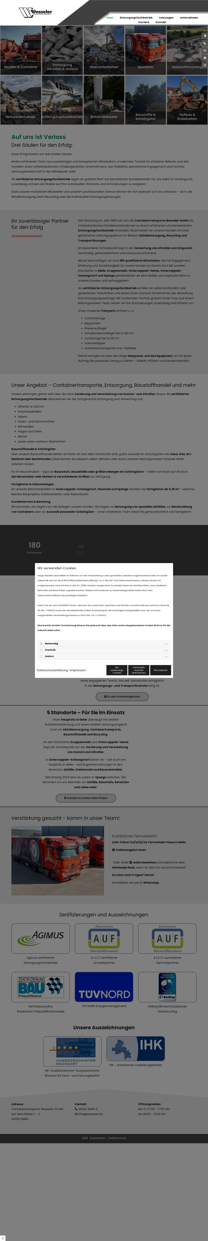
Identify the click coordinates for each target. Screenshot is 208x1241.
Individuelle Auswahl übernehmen (125, 672)
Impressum (78, 666)
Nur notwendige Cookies (94, 672)
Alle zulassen (156, 672)
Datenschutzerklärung (52, 666)
